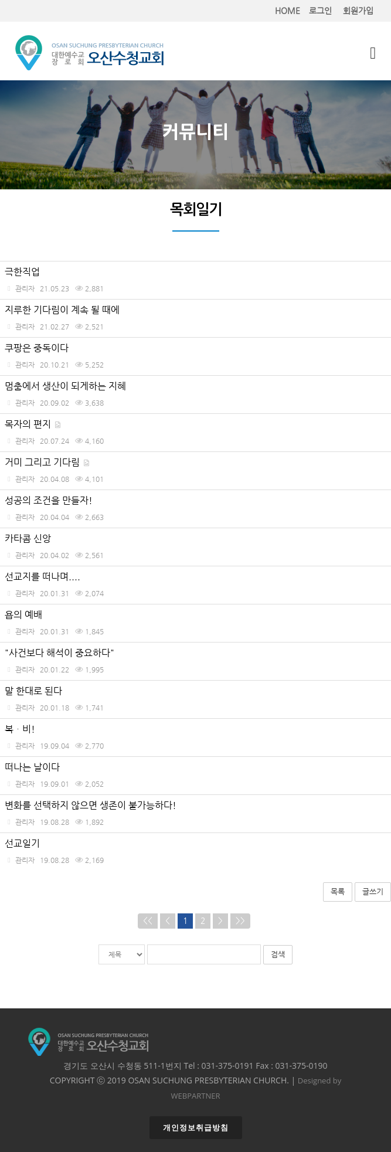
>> (240, 921)
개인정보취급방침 (196, 1127)
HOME (287, 11)
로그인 (320, 11)
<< (147, 921)
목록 (338, 891)
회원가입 (358, 11)
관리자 (25, 288)
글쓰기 (372, 891)
